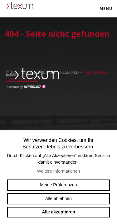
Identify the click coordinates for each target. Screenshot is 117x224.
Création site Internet (26, 87)
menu (108, 11)
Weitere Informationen (58, 171)
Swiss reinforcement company (36, 74)
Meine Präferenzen (58, 184)
